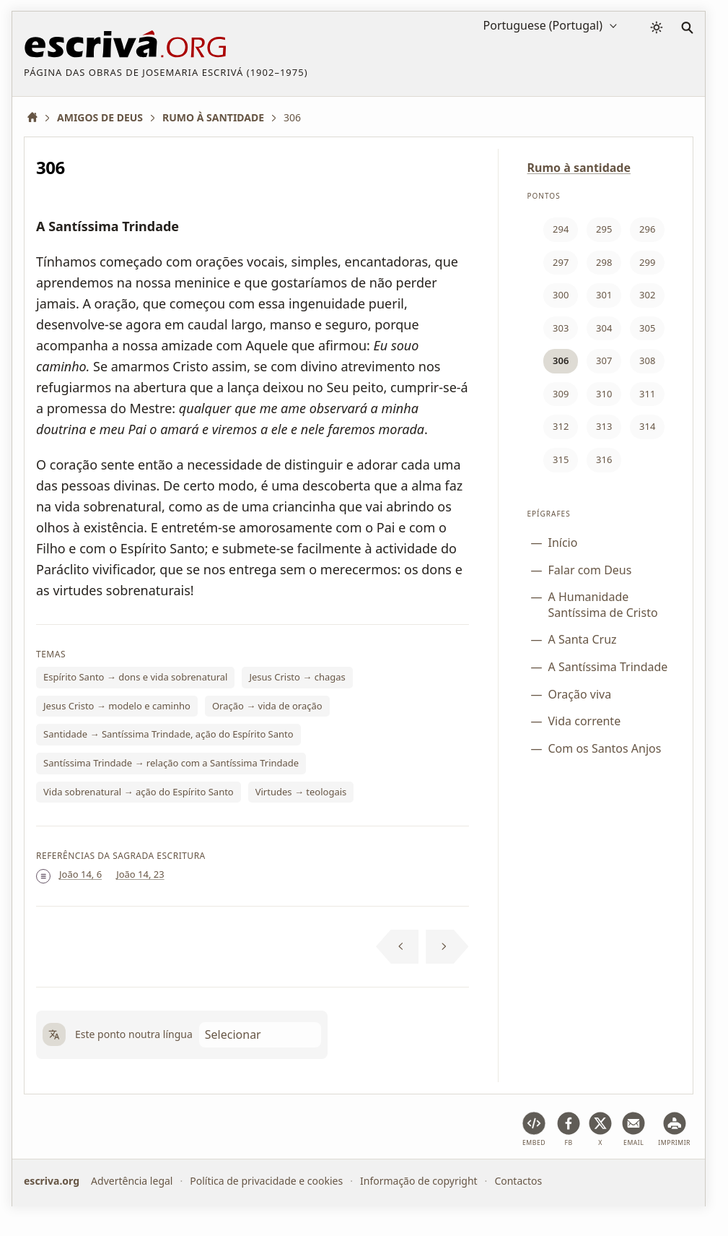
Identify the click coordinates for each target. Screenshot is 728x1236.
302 (647, 294)
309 (561, 393)
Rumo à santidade (579, 168)
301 (604, 294)
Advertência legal (131, 1181)
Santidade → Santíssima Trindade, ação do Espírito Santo (168, 733)
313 (604, 426)
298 (604, 262)
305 (647, 327)
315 (561, 459)
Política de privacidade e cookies (266, 1181)
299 (647, 262)
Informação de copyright (419, 1181)
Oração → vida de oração (267, 705)
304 (604, 327)
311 (647, 393)
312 (561, 426)
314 (647, 426)
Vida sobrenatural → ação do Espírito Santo (138, 791)
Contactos (518, 1181)
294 (561, 228)
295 (604, 228)
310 (604, 393)
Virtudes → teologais (301, 791)
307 (604, 360)
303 (561, 327)
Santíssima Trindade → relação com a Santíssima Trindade (171, 762)
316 (604, 459)
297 (561, 262)
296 (647, 228)
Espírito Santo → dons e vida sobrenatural (135, 676)
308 (647, 360)
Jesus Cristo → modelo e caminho (116, 705)
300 (561, 294)
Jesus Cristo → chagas (297, 676)
